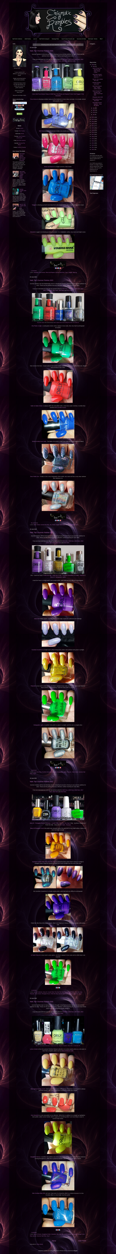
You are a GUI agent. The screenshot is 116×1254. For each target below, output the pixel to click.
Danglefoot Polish (46, 1234)
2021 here (77, 59)
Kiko (58, 1234)
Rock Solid (62, 524)
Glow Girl (36, 618)
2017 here (58, 61)
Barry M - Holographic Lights (58, 577)
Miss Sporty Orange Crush (38, 1089)
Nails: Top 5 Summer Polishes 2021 (41, 781)
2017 (93, 134)
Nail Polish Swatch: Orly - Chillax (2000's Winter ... (97, 87)
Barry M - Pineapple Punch (37, 823)
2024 (93, 119)
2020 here (77, 288)
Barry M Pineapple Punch (37, 828)
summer (34, 1236)
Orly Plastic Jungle (40, 322)
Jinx (51, 524)
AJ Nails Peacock (35, 955)
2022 (93, 123)
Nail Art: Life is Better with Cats (22, 206)
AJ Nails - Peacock (79, 575)
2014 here (72, 61)
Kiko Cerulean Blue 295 (38, 1193)
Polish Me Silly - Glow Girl (51, 575)
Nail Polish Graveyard (44, 39)
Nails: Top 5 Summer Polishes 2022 (41, 532)
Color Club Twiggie (75, 94)
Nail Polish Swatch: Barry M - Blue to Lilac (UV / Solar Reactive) (22, 157)
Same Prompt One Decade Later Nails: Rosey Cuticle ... (97, 70)
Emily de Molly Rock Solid (67, 322)
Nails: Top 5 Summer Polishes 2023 (41, 280)
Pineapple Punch (46, 993)
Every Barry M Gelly (81, 39)
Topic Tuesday (22, 130)
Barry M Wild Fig (50, 94)
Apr (94, 108)
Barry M (45, 992)
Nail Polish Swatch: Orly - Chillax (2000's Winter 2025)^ (22, 175)
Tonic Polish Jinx (76, 322)
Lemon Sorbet (34, 1049)
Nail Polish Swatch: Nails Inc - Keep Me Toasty (97, 104)
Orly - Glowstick (59, 1045)
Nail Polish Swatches (21, 140)
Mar (94, 110)
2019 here (46, 61)
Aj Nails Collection (38, 992)
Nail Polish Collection (17, 39)
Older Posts (82, 1241)
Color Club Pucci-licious (38, 94)
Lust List (35, 39)
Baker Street (37, 524)
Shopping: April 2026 (98, 97)
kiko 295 (61, 1234)
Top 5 (66, 272)
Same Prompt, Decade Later (68, 39)
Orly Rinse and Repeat (63, 94)
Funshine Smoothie (46, 772)
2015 (93, 138)
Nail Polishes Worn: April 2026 (97, 100)
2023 (93, 121)
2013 (93, 143)
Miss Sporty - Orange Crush (50, 1045)
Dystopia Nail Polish (69, 992)
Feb (94, 112)
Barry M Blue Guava (60, 407)
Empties (19, 147)
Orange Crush (81, 1234)
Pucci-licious (33, 99)
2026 (93, 64)
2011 (93, 147)
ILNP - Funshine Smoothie (66, 575)
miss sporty (74, 1234)
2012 (93, 145)
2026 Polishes (28, 39)
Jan (94, 114)
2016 (93, 136)
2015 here (64, 61)
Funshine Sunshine (37, 649)
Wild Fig (41, 131)
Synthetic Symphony (73, 993)
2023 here (65, 59)
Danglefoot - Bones (66, 1045)
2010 (93, 149)
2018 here (52, 61)
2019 (93, 130)
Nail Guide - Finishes (92, 39)
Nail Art (21, 128)
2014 (93, 140)
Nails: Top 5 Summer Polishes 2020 (41, 1001)
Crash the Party (37, 772)
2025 (93, 117)
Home (54, 1241)
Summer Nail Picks (60, 272)
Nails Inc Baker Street (58, 322)
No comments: (34, 523)
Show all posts (71, 44)
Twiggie (34, 205)
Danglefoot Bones (35, 1157)
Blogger (75, 1250)
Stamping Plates (55, 39)
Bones (39, 1234)
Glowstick (32, 232)
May (94, 66)
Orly (81, 992)
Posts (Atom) (40, 1244)
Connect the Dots (44, 524)
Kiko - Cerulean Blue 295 (75, 1045)
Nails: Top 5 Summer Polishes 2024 (41, 51)
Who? (101, 39)
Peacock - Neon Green (72, 772)
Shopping (24, 147)
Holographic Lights (39, 725)
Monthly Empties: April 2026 (22, 190)
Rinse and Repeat (49, 166)
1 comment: (34, 270)
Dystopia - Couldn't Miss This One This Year (57, 823)
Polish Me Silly (54, 993)
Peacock (33, 686)
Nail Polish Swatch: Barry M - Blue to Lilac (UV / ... (97, 76)
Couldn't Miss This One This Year (56, 992)
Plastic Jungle (55, 524)
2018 (93, 132)
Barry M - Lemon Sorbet (40, 1045)
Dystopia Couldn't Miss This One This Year (43, 861)
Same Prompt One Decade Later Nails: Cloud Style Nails (98, 93)
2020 (93, 128)
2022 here (71, 59)
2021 (93, 125)
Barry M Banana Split (67, 1050)
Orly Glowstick (35, 1115)
